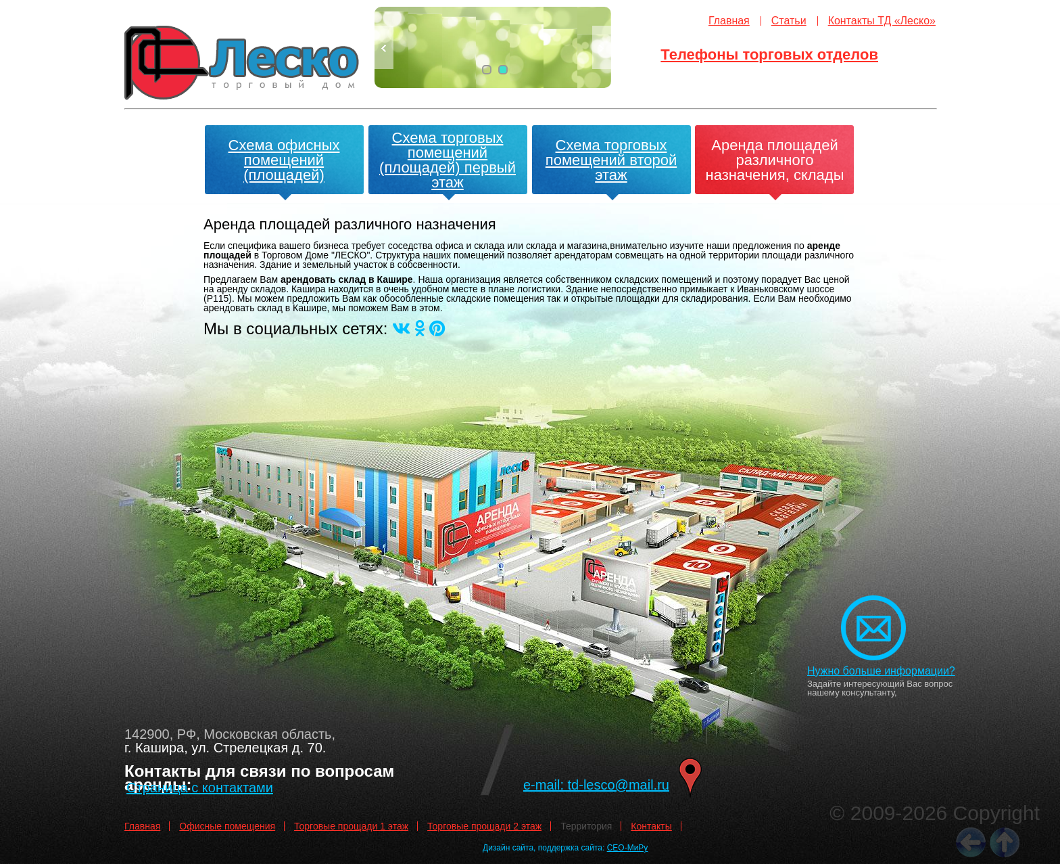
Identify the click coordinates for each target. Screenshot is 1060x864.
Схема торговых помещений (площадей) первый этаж (447, 160)
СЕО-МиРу (627, 847)
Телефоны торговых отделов (769, 54)
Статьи (788, 20)
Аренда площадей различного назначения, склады (775, 160)
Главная (729, 20)
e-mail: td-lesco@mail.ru (596, 784)
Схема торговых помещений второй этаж (611, 160)
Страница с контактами (199, 787)
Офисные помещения (227, 826)
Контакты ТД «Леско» (882, 20)
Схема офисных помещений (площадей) (284, 160)
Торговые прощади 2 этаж (484, 826)
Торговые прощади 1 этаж (351, 826)
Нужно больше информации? (881, 671)
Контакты (651, 826)
